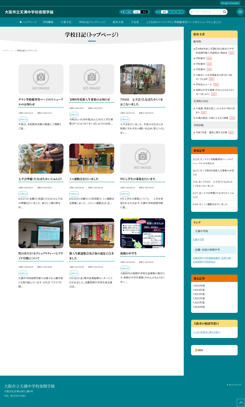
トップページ (30, 22)
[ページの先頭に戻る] (241, 403)
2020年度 (199, 307)
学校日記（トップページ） (92, 22)
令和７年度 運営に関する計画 (215, 132)
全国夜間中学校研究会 (204, 261)
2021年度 (199, 302)
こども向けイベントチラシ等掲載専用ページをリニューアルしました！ (184, 22)
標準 (164, 12)
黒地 (144, 12)
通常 (129, 12)
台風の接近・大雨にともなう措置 (215, 117)
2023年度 (199, 294)
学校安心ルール (207, 84)
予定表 (135, 22)
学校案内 (204, 58)
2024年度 (199, 290)
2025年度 (199, 285)
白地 (136, 12)
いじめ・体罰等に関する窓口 (206, 332)
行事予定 (66, 22)
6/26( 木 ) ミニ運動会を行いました (210, 204)
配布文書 (118, 22)
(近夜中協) (226, 257)
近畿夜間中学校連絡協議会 (206, 257)
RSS (200, 350)
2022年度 (199, 298)
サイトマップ (235, 385)
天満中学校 (198, 239)
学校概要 (48, 22)
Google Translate (230, 3)
